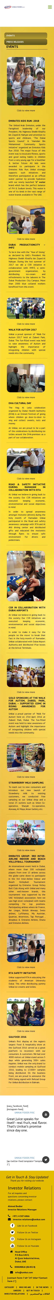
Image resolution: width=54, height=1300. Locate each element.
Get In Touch (33, 1290)
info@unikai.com (24, 1272)
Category (9, 1287)
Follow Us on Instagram (29, 1239)
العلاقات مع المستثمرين (40, 1294)
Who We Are (25, 1287)
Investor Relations (14, 1294)
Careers (17, 1290)
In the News (42, 1287)
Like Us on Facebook (26, 1225)
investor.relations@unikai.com (29, 1219)
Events (10, 35)
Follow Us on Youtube (27, 1245)
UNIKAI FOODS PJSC (25, 1112)
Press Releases (15, 41)
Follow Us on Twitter (27, 1232)
